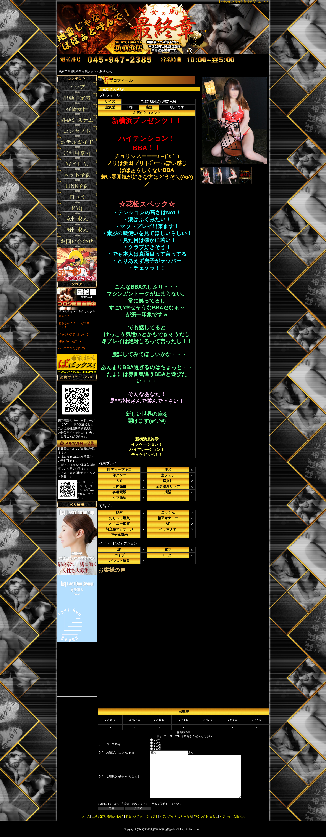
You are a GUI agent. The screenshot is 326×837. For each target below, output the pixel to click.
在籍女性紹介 (115, 816)
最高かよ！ (65, 316)
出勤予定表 (99, 816)
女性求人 (238, 816)
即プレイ (225, 816)
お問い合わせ (209, 816)
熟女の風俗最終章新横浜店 (158, 829)
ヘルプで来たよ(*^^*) (71, 348)
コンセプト (151, 816)
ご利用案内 (185, 816)
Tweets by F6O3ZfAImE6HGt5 (76, 371)
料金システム (134, 816)
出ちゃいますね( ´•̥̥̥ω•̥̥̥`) (73, 334)
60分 (151, 739)
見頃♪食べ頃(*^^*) (69, 341)
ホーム (85, 816)
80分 (151, 742)
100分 (151, 745)
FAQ (197, 816)
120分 (151, 748)
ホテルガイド (168, 816)
